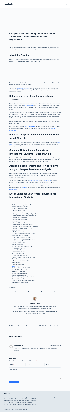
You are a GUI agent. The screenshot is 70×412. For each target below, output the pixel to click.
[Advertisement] (35, 18)
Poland (31, 105)
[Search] (66, 4)
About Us (22, 4)
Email (29, 364)
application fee (47, 180)
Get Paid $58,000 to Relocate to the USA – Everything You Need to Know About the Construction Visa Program (30, 397)
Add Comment (14, 369)
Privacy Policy (35, 4)
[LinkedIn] (28, 291)
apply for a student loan (30, 126)
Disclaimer (42, 4)
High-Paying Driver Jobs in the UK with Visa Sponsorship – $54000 (19, 404)
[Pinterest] (54, 291)
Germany (26, 105)
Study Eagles (8, 4)
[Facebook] (15, 291)
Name (12, 364)
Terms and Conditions (58, 4)
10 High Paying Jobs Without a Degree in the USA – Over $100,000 (19, 398)
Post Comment (14, 382)
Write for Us (49, 4)
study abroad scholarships (23, 88)
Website (47, 364)
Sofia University (16, 266)
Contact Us (27, 4)
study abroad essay (33, 180)
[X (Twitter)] (41, 291)
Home (17, 4)
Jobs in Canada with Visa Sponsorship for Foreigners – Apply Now (19, 400)
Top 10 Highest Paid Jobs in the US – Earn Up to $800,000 (17, 402)
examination (24, 187)
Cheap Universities (22, 43)
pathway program (13, 189)
